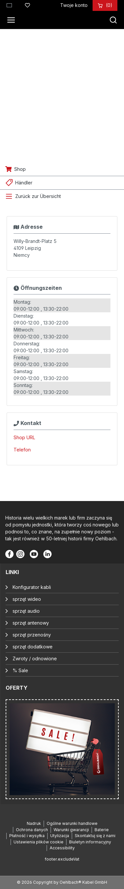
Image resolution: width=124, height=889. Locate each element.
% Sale (20, 670)
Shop (20, 169)
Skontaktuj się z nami (95, 835)
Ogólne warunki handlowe (72, 823)
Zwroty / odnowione (35, 658)
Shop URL (24, 437)
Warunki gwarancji (71, 829)
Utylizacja (59, 835)
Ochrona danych (32, 829)
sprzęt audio (26, 611)
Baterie (102, 829)
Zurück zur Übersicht (38, 196)
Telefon (22, 449)
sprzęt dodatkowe (33, 646)
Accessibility (62, 847)
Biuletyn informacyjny (90, 841)
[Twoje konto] (74, 5)
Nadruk (34, 823)
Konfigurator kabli (32, 587)
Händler (23, 182)
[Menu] (13, 20)
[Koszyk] (109, 5)
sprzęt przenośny (32, 635)
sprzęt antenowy (31, 623)
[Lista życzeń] (27, 4)
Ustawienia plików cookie (38, 841)
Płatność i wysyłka (27, 835)
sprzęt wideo (27, 599)
